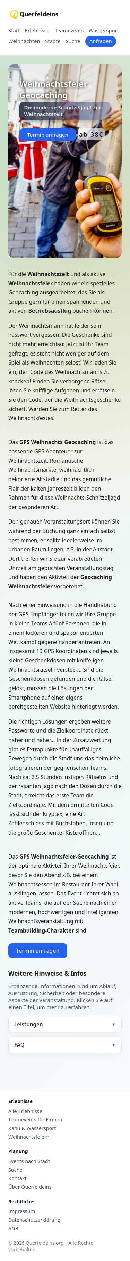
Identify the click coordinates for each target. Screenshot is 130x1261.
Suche (73, 41)
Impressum (21, 1211)
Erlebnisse (37, 30)
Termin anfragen (47, 134)
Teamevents (69, 30)
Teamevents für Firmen (35, 1120)
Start (14, 30)
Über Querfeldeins (30, 1187)
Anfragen (100, 40)
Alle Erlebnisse (25, 1111)
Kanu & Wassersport (32, 1128)
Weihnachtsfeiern (28, 1137)
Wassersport (104, 30)
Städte (53, 41)
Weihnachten (24, 41)
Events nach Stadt (29, 1161)
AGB (13, 1229)
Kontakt (17, 1178)
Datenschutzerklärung (34, 1220)
